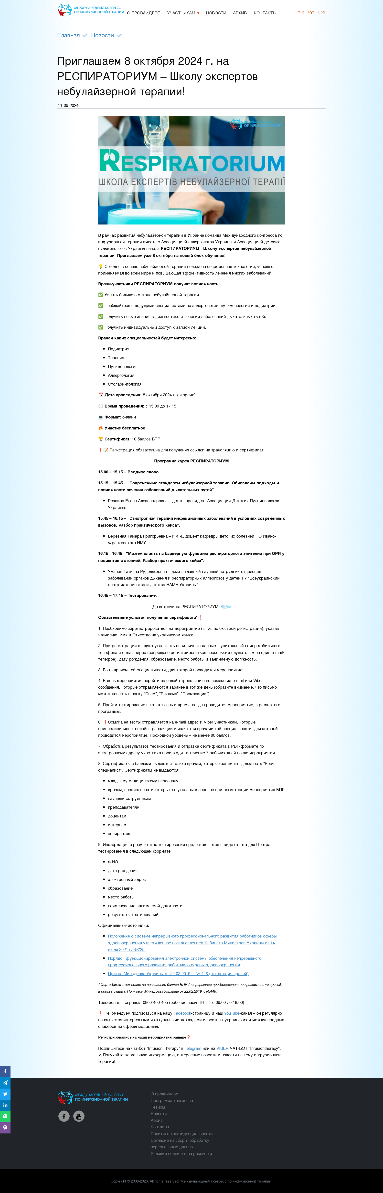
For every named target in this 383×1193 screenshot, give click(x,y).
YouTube (231, 1013)
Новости (102, 35)
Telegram (193, 1048)
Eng (321, 11)
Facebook (182, 1013)
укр (301, 11)
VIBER (223, 1048)
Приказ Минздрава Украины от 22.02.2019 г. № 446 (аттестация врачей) (178, 973)
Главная (68, 35)
